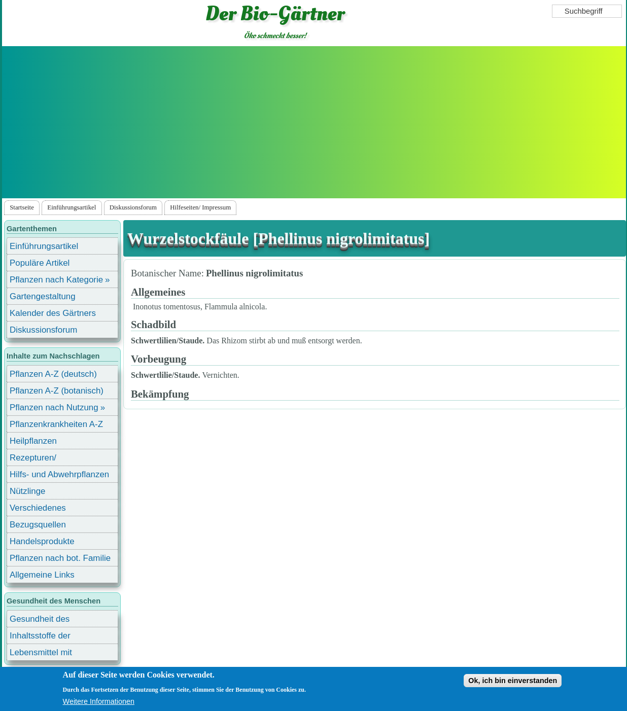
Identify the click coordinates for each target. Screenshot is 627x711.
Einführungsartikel (71, 207)
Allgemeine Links (42, 575)
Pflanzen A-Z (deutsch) (53, 374)
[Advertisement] (314, 122)
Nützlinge (27, 491)
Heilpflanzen (33, 441)
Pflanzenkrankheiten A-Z (56, 424)
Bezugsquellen (38, 524)
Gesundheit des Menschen (39, 620)
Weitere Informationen (98, 701)
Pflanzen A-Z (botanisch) (56, 391)
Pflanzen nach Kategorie (56, 280)
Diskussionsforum (133, 207)
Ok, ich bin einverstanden (512, 681)
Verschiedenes (38, 508)
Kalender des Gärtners (53, 313)
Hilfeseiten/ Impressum (200, 207)
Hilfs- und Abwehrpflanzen (59, 474)
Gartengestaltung (43, 296)
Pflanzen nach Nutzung (54, 407)
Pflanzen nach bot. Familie (60, 558)
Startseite (22, 207)
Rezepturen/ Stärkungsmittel (39, 459)
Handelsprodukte (42, 541)
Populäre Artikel (39, 263)
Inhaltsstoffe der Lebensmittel (40, 637)
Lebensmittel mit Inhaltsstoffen (41, 654)
